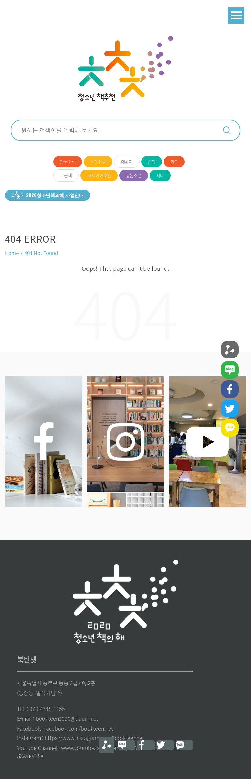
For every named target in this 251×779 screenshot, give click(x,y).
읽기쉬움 (98, 161)
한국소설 (67, 161)
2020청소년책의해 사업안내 (55, 194)
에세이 (127, 161)
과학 (174, 161)
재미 (160, 175)
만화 (152, 161)
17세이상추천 (99, 175)
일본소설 (134, 175)
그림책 (66, 175)
